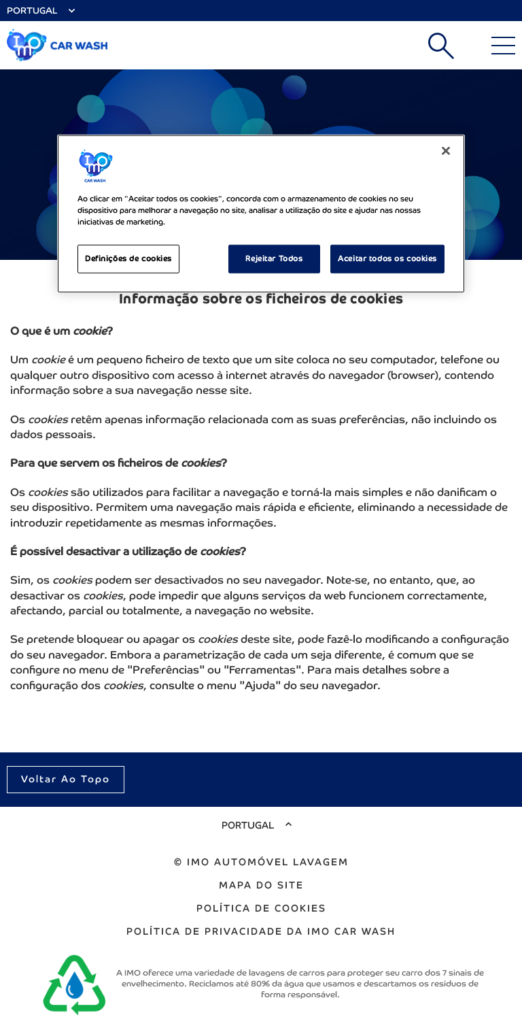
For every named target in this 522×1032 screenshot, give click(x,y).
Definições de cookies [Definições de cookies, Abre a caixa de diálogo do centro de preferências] (128, 258)
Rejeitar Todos (273, 258)
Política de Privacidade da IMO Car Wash (261, 931)
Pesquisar (441, 46)
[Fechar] (446, 150)
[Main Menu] (503, 45)
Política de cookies (261, 908)
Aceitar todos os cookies (387, 258)
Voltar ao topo (65, 779)
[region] (261, 213)
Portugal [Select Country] (32, 10)
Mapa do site (261, 885)
